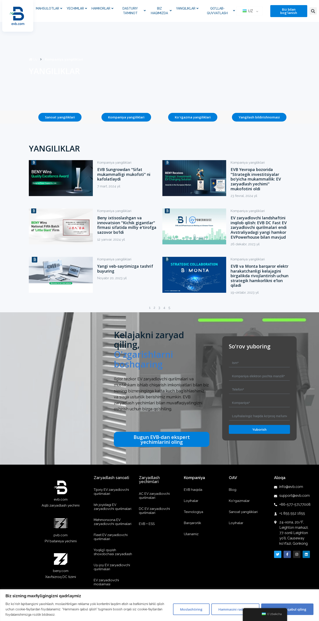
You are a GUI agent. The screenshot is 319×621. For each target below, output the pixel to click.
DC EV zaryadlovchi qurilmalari (154, 511)
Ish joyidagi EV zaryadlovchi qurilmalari (112, 507)
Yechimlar (77, 8)
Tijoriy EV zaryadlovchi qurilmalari (111, 492)
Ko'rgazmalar (239, 501)
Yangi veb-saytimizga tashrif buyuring (125, 268)
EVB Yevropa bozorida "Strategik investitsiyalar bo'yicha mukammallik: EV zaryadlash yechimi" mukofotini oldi (256, 179)
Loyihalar (191, 501)
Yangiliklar (187, 8)
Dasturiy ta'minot (134, 11)
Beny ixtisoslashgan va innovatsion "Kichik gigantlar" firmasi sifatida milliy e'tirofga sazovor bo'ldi (126, 225)
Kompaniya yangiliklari (114, 163)
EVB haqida (193, 490)
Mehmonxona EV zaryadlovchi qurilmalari (112, 522)
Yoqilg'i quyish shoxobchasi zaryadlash (113, 552)
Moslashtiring (191, 609)
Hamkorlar (102, 8)
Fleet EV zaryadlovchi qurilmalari (111, 537)
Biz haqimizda (161, 11)
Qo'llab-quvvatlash (221, 11)
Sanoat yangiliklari (243, 512)
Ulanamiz (191, 534)
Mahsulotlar (49, 8)
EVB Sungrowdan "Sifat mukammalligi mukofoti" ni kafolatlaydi (123, 174)
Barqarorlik (192, 523)
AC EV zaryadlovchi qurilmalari (154, 496)
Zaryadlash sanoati (111, 477)
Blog (232, 490)
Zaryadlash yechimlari (149, 479)
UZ (248, 11)
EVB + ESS (147, 524)
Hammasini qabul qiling (287, 609)
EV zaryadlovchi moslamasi (106, 582)
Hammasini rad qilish (235, 609)
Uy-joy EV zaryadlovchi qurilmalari (112, 567)
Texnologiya (193, 512)
